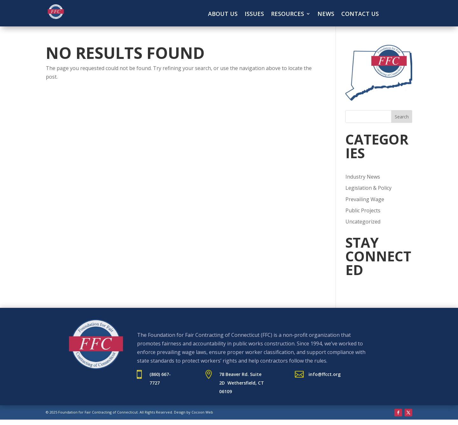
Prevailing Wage (364, 199)
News (325, 14)
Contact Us (360, 14)
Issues (254, 14)
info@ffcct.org (325, 374)
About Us (223, 14)
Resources (287, 14)
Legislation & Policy (368, 187)
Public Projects (362, 210)
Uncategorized (362, 221)
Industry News (362, 176)
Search (402, 117)
